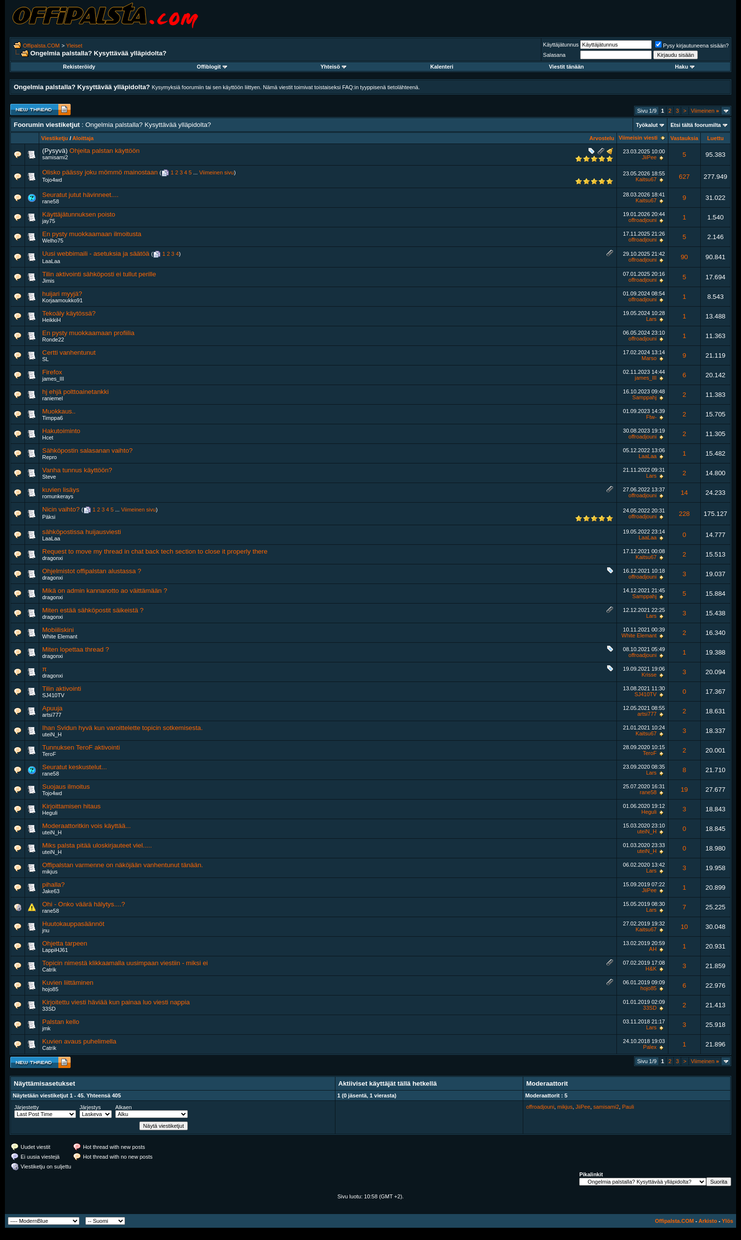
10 (684, 926)
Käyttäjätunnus (561, 45)
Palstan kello (60, 1021)
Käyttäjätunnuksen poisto (78, 214)
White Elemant (59, 636)
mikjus (49, 872)
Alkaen (123, 1107)
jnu (46, 930)
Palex (650, 1047)
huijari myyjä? (62, 293)
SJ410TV (53, 695)
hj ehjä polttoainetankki (75, 391)
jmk (46, 1028)
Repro (49, 457)
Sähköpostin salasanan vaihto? (87, 450)
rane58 (50, 201)
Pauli (628, 1107)
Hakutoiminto (61, 431)
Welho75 (52, 240)
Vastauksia (684, 138)
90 (684, 257)
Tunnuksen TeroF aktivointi (81, 747)
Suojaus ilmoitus (66, 786)
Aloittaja (83, 138)
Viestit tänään (566, 67)
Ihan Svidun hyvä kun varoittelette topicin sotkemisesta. (122, 727)
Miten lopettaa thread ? (75, 649)
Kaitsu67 (646, 179)
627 (684, 176)
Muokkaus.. (59, 411)
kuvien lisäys (60, 489)
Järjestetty (26, 1107)
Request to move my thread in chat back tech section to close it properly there (154, 551)
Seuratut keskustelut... (74, 767)
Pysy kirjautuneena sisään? (692, 46)
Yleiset (74, 46)
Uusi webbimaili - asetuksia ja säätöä (96, 253)
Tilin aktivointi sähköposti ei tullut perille (99, 274)
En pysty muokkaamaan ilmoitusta (91, 234)
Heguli (49, 813)
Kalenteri (441, 67)
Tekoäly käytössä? (69, 313)
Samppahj (644, 397)
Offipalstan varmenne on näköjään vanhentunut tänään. (122, 865)
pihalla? (53, 884)
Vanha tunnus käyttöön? (77, 470)
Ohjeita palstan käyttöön (105, 150)
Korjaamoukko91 (62, 300)
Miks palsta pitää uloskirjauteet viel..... (97, 845)
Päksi (48, 517)
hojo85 (50, 989)
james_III (53, 379)
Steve (49, 477)
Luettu (715, 138)
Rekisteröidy (79, 67)
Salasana (554, 55)
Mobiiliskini (58, 629)
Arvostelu (601, 138)
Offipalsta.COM (41, 46)
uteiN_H (52, 734)
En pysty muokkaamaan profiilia (88, 333)
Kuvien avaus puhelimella (79, 1041)
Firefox (52, 372)
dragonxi (52, 558)
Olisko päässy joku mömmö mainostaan (100, 172)
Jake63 (50, 891)
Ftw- (651, 417)
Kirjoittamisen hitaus (71, 806)
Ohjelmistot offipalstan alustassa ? (91, 571)
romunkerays (58, 496)
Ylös (727, 1221)
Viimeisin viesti (638, 138)
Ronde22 (53, 339)
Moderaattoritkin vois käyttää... (86, 825)
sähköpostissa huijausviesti (81, 531)
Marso (649, 358)
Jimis (48, 281)
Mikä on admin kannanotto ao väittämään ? (104, 590)
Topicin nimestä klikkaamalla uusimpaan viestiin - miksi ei (125, 963)
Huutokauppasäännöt (73, 923)
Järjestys (90, 1107)
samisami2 (55, 157)
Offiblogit (212, 67)
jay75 (48, 221)
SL (45, 359)
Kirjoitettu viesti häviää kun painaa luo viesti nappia (116, 1002)
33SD (49, 1009)
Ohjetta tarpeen (64, 943)
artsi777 (51, 715)
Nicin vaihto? (60, 509)
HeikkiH (51, 320)
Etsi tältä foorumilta (695, 125)
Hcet (47, 437)
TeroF (49, 754)
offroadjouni (643, 220)
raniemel (52, 398)
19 (684, 789)
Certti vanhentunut (69, 352)
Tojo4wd (52, 180)
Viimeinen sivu (216, 172)
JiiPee (649, 157)
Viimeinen (705, 111)
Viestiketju (54, 138)
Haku (684, 67)
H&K (651, 969)
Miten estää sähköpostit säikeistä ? (93, 610)
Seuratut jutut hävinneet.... (80, 194)
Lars (651, 319)
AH (653, 949)
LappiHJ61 (55, 950)
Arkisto (707, 1221)
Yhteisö (333, 67)
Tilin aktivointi (61, 688)
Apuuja (52, 708)
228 (684, 513)
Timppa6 (52, 418)
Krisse (649, 675)
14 (684, 492)
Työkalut (647, 125)
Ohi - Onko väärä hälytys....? (83, 904)
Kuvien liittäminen (67, 982)
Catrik (49, 970)
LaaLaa (51, 261)
